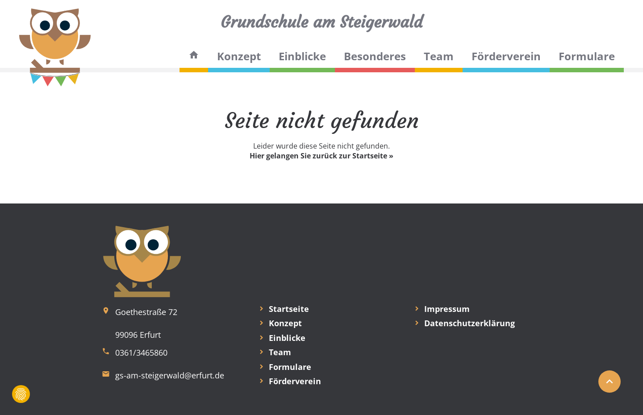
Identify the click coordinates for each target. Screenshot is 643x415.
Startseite (289, 308)
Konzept (239, 56)
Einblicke (302, 56)
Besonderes (375, 56)
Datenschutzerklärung (469, 323)
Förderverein (506, 56)
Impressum (447, 308)
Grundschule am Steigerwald (321, 22)
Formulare (587, 56)
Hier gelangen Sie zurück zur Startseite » (321, 156)
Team (439, 56)
